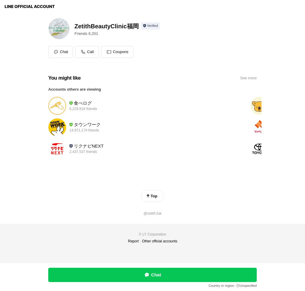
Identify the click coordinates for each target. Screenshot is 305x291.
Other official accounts (160, 241)
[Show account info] (150, 26)
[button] (117, 52)
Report (133, 241)
